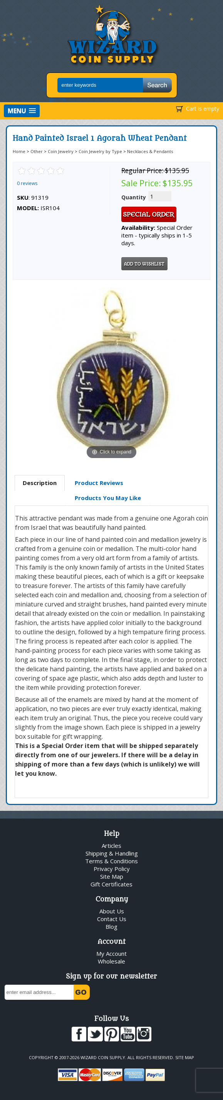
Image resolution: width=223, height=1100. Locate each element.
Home (19, 151)
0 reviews (27, 183)
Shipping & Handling (112, 853)
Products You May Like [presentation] (108, 498)
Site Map (111, 876)
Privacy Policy (112, 869)
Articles (111, 845)
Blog (111, 926)
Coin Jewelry (61, 151)
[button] (22, 110)
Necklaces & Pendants (150, 151)
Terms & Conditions (111, 861)
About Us (111, 911)
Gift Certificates (111, 884)
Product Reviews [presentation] (99, 483)
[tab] (40, 483)
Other (36, 151)
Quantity (133, 197)
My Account (111, 953)
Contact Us (111, 919)
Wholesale (111, 961)
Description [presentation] (40, 483)
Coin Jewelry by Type (100, 151)
